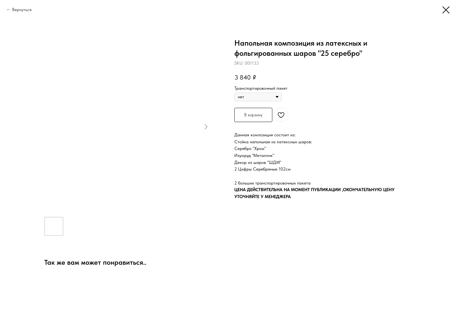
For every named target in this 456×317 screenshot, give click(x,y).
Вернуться (22, 9)
